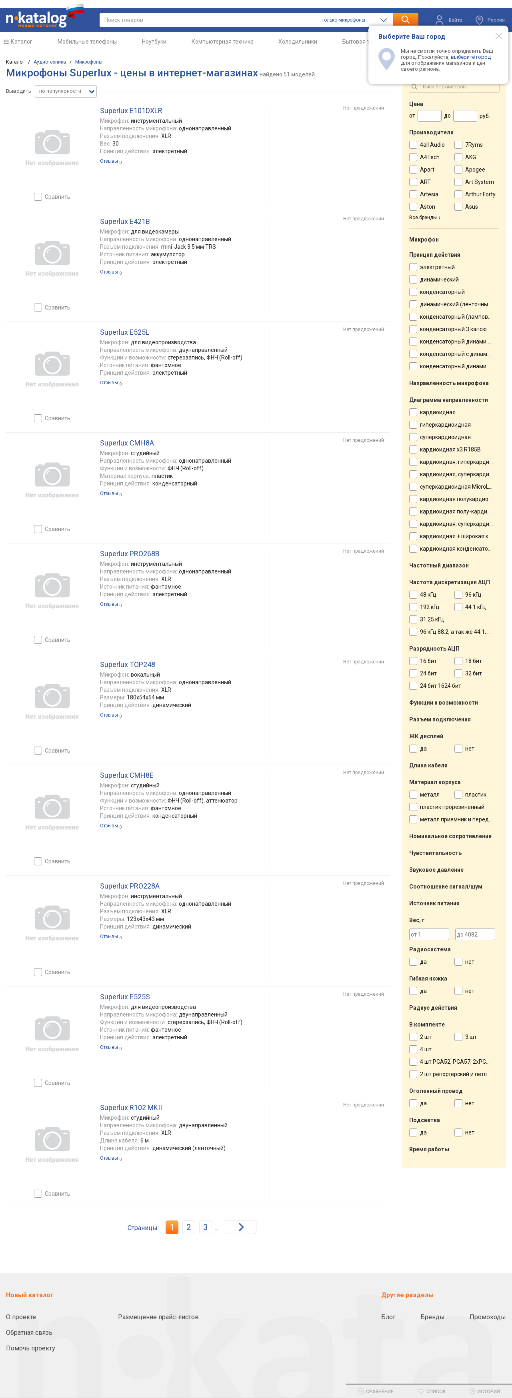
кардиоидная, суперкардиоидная (464, 474)
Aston (427, 207)
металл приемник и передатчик (462, 819)
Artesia (429, 194)
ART (425, 182)
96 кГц (473, 594)
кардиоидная (438, 412)
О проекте (21, 1317)
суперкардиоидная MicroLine (458, 486)
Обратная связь (29, 1332)
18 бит (473, 661)
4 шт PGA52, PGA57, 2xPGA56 (458, 1061)
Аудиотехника (50, 62)
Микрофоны (88, 62)
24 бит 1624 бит (440, 686)
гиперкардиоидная (445, 424)
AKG (470, 157)
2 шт (426, 1037)
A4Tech (430, 157)
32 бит (473, 673)
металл (430, 794)
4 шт (426, 1049)
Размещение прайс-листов (158, 1317)
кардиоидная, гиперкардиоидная (464, 462)
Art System (479, 182)
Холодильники (297, 41)
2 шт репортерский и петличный (462, 1074)
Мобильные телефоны (87, 41)
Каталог (21, 41)
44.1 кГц (475, 607)
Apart (427, 169)
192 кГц (430, 607)
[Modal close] (494, 36)
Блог (388, 1317)
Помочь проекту (30, 1348)
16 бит (428, 661)
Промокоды (488, 1317)
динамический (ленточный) (456, 304)
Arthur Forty (480, 194)
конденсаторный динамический (462, 341)
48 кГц (428, 594)
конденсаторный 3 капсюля (456, 329)
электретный (437, 267)
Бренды (432, 1317)
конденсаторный (442, 292)
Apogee (475, 169)
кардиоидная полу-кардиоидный (464, 511)
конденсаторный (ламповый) (458, 317)
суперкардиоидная (445, 437)
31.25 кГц (432, 619)
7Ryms (474, 145)
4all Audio (432, 145)
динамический (439, 279)
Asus (471, 207)
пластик (475, 794)
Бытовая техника (365, 41)
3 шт (471, 1037)
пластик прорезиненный (452, 807)
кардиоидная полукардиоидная (462, 499)
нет (469, 748)
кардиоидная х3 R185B (450, 449)
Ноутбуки (154, 41)
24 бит (428, 673)
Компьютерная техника (223, 41)
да (423, 748)
